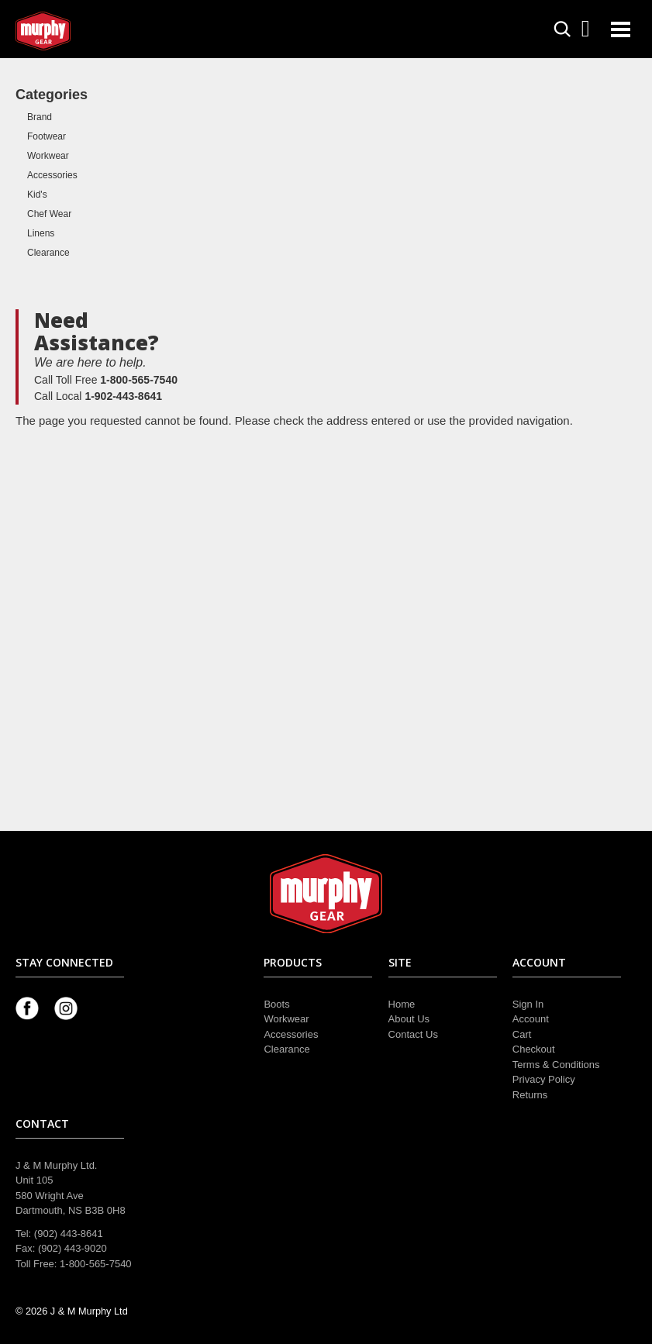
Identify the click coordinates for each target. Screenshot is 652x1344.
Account (530, 1019)
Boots (276, 1004)
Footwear (46, 136)
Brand (39, 117)
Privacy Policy (543, 1079)
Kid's (37, 194)
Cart (522, 1034)
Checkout (533, 1049)
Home (402, 1004)
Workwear (48, 155)
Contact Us (413, 1034)
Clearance (48, 252)
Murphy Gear (81, 31)
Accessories (52, 175)
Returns (530, 1095)
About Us (408, 1019)
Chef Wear (49, 213)
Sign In (527, 1004)
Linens (40, 233)
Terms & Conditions (556, 1064)
